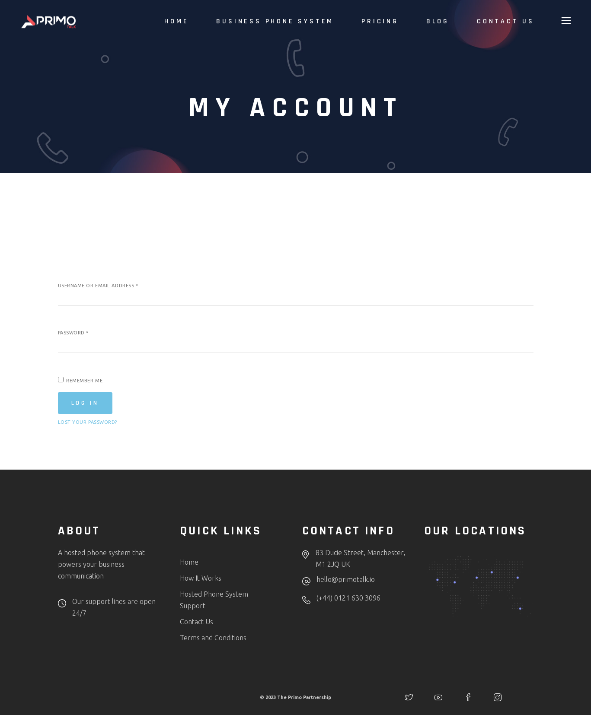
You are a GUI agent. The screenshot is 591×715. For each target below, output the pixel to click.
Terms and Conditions (213, 638)
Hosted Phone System (214, 594)
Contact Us (196, 622)
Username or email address (98, 285)
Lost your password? (87, 422)
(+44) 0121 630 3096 (348, 598)
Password (73, 332)
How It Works (200, 578)
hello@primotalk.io (345, 579)
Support (192, 606)
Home (189, 562)
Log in (85, 403)
